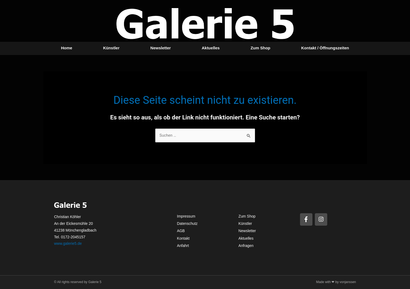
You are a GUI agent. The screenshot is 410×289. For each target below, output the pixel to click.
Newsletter (160, 48)
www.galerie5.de (68, 244)
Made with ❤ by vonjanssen (336, 282)
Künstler (111, 48)
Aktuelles (211, 48)
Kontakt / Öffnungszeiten (325, 48)
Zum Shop (260, 48)
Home (66, 48)
